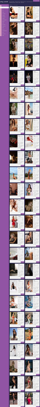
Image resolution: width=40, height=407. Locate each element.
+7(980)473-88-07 (20, 40)
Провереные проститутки (12, 2)
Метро (19, 2)
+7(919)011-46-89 (20, 313)
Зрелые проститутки (17, 1)
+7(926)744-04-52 (20, 168)
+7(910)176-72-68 (36, 345)
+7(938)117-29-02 (36, 88)
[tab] (11, 5)
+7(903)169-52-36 (36, 313)
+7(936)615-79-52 (20, 88)
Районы (17, 2)
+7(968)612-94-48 (36, 120)
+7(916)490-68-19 (36, 56)
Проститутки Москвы (11, 1)
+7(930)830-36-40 (36, 233)
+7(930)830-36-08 (20, 120)
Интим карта (22, 2)
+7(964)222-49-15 (20, 233)
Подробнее (22, 69)
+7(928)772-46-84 (20, 104)
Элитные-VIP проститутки (30, 1)
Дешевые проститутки (23, 1)
